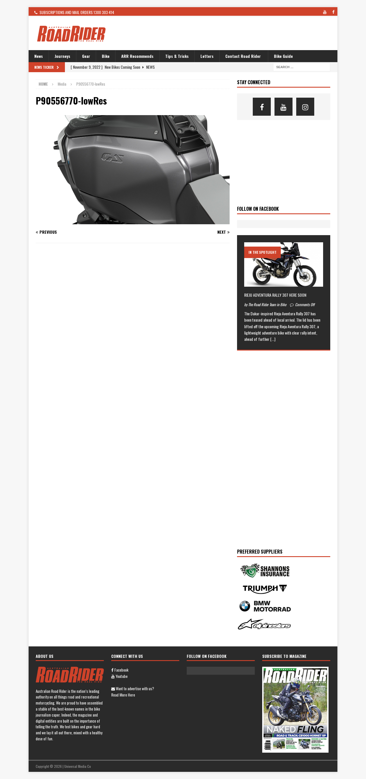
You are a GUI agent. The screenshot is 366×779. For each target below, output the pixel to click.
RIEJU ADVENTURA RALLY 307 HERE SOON (275, 295)
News (38, 56)
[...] (272, 339)
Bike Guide (283, 56)
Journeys (62, 56)
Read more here (123, 695)
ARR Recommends (137, 56)
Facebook (119, 670)
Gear (86, 56)
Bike (106, 56)
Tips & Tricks (177, 56)
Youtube (119, 676)
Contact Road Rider (243, 56)
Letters (207, 56)
